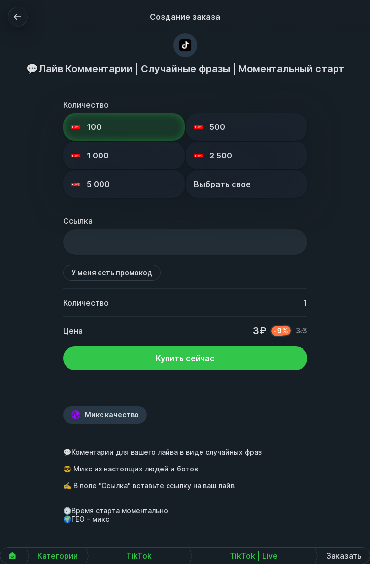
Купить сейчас (185, 358)
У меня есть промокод (111, 272)
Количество (86, 105)
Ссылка (78, 221)
